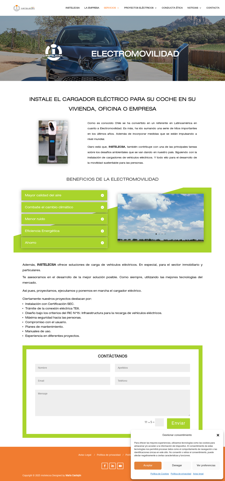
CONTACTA (212, 8)
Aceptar (147, 465)
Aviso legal (198, 474)
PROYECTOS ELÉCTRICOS (138, 8)
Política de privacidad (181, 474)
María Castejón (73, 476)
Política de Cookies (159, 474)
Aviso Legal (85, 455)
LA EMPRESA (91, 8)
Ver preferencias (206, 465)
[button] (218, 435)
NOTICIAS (192, 8)
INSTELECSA (73, 8)
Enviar (178, 423)
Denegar (177, 465)
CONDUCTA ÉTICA (172, 8)
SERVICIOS (110, 8)
